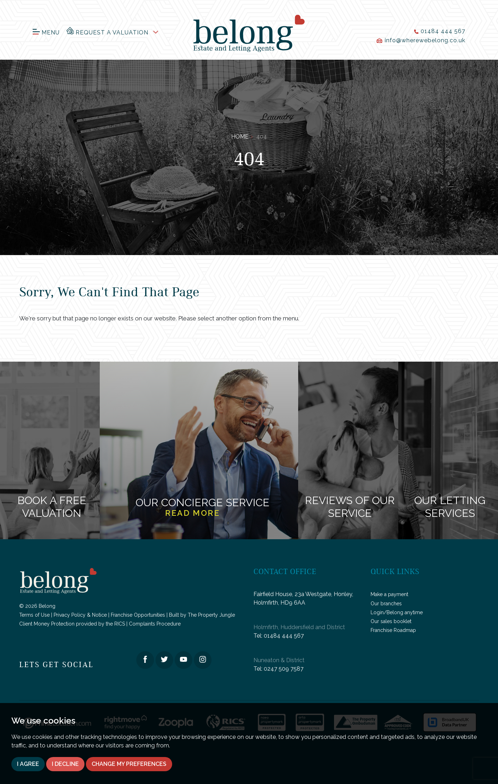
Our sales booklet (391, 621)
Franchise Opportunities (138, 615)
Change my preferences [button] (129, 764)
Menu (46, 32)
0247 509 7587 (283, 668)
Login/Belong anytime (397, 612)
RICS (119, 624)
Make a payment (389, 594)
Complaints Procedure (155, 624)
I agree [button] (28, 764)
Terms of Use (34, 615)
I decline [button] (65, 764)
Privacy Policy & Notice (80, 615)
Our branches (386, 603)
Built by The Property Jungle (202, 615)
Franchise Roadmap (393, 630)
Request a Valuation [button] (107, 31)
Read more (192, 513)
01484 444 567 (284, 635)
